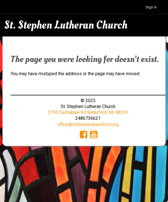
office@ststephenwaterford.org (88, 124)
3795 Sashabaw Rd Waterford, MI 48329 (88, 112)
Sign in (151, 7)
